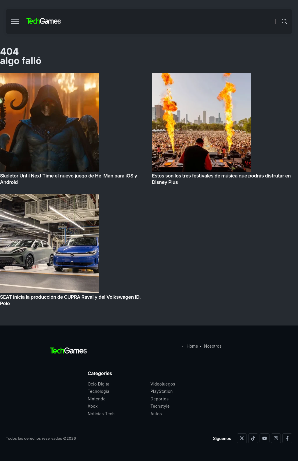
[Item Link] (149, 191)
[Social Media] (242, 438)
